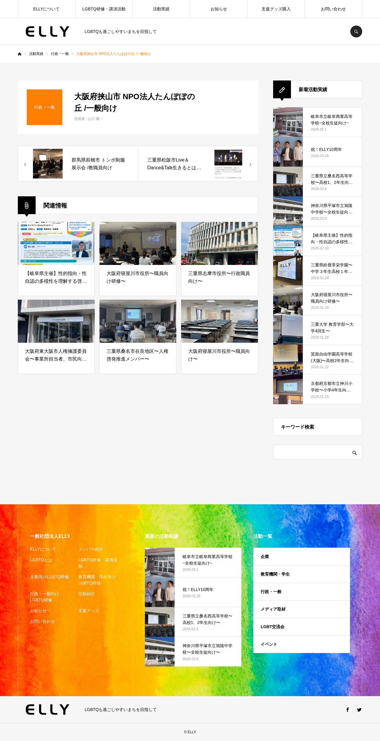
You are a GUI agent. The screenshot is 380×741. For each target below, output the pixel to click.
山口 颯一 (95, 119)
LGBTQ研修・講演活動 (103, 9)
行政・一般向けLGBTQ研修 (44, 596)
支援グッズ (88, 610)
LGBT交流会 (272, 626)
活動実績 (161, 9)
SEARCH (356, 31)
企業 (265, 556)
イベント (269, 644)
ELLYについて (46, 9)
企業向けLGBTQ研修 (49, 576)
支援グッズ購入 (276, 9)
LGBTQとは (41, 559)
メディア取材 (273, 609)
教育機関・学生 (275, 574)
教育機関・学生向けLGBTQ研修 (97, 579)
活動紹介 (86, 593)
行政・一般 (271, 591)
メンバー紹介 (90, 549)
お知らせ (218, 9)
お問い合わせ (333, 9)
